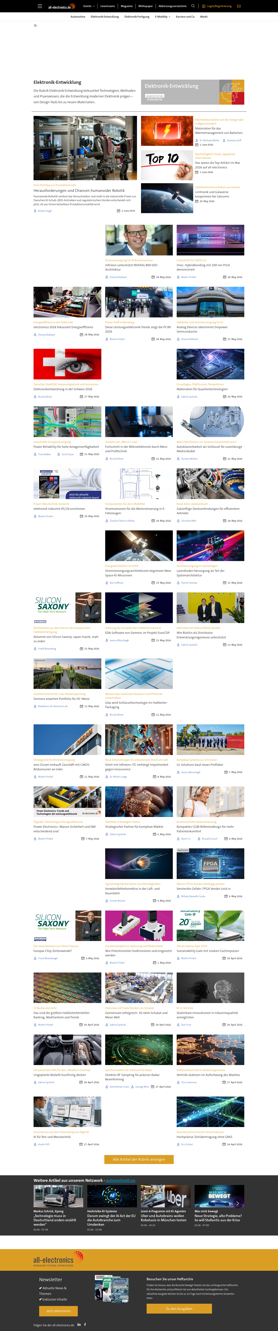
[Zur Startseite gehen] (62, 6)
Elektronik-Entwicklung (105, 16)
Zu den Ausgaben (179, 1308)
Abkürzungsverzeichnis (173, 6)
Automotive (78, 16)
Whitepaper (145, 6)
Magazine (127, 6)
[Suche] (193, 6)
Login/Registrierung (219, 6)
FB (86, 1324)
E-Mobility (161, 16)
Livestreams (107, 6)
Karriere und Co (185, 16)
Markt (204, 16)
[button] (238, 1203)
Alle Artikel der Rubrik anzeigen (139, 1159)
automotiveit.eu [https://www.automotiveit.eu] (120, 1180)
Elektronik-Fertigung (137, 16)
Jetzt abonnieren (58, 1311)
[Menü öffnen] (40, 6)
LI (80, 1324)
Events (87, 6)
